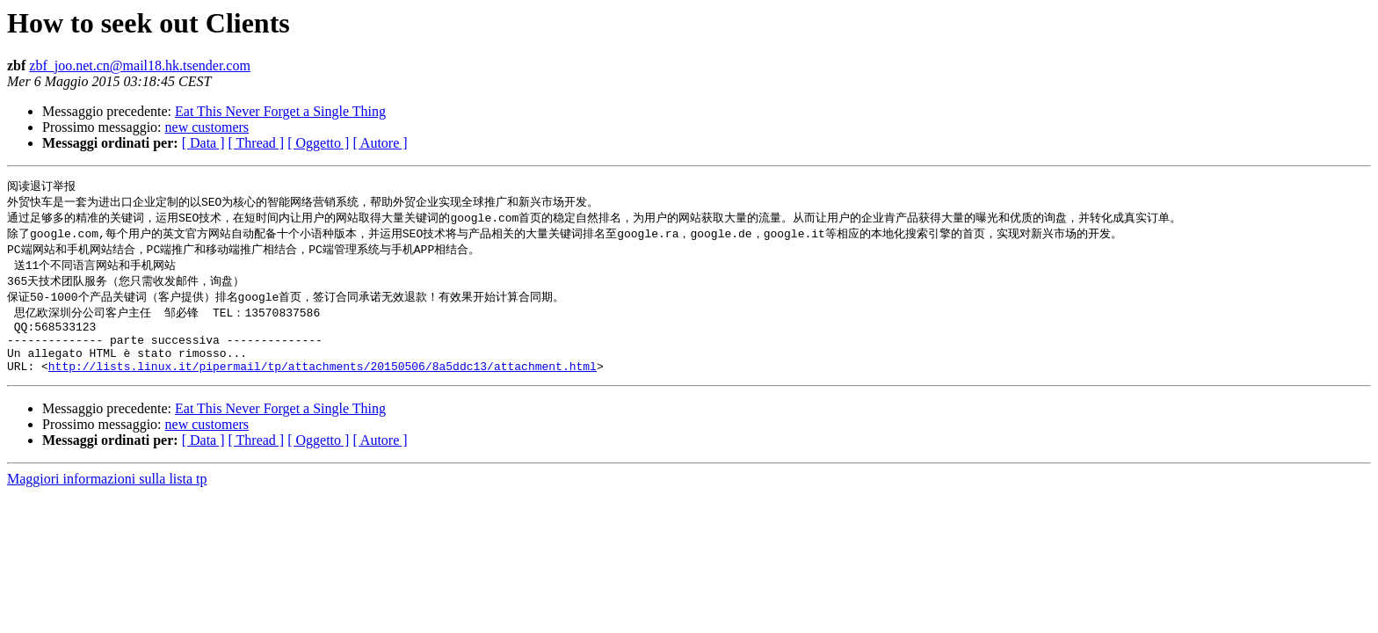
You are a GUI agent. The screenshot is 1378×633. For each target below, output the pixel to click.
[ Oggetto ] (318, 142)
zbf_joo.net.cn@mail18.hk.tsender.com (139, 65)
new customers (207, 127)
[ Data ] (203, 142)
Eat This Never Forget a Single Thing (280, 111)
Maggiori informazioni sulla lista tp (107, 497)
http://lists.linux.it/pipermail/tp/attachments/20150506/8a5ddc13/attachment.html (322, 384)
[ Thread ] (256, 142)
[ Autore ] (379, 142)
